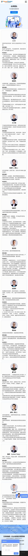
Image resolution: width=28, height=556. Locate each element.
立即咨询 (14, 12)
